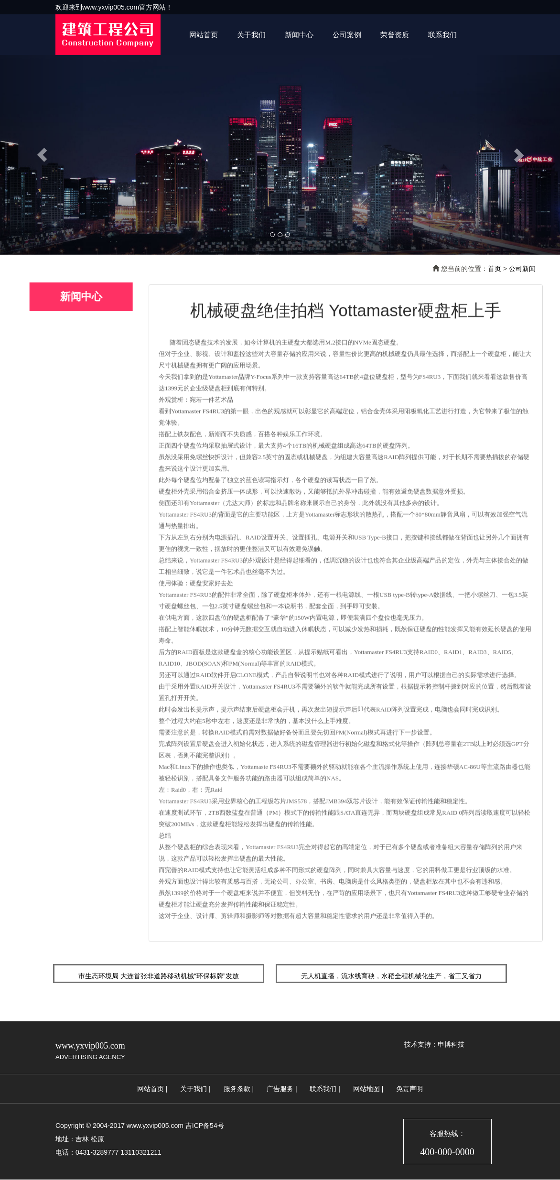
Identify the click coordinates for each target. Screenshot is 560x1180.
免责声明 (409, 1089)
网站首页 (203, 35)
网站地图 (366, 1089)
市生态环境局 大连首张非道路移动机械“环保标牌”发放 (158, 976)
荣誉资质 (394, 35)
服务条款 (237, 1089)
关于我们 (251, 35)
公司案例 (347, 35)
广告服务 (280, 1089)
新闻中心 (299, 35)
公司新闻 (522, 268)
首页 (494, 268)
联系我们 (442, 35)
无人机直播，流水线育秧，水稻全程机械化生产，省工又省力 (391, 976)
